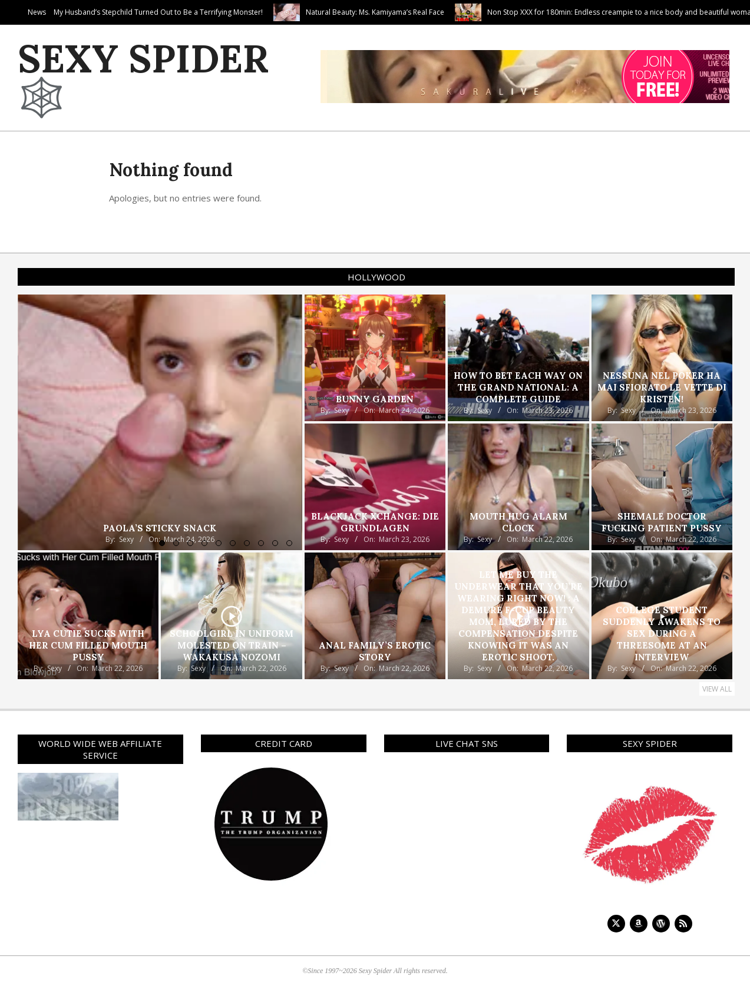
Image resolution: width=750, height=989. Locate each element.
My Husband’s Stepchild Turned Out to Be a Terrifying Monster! (228, 12)
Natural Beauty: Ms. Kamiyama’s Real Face (445, 12)
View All (717, 689)
